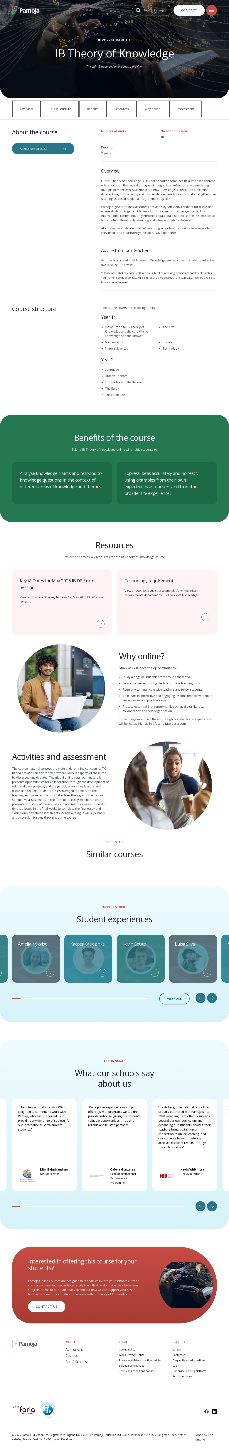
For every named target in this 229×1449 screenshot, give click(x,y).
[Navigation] (211, 10)
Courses (71, 1355)
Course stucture (60, 109)
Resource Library (182, 1376)
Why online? (153, 109)
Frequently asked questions (188, 1360)
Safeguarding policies (131, 1365)
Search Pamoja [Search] (153, 10)
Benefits (92, 109)
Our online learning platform (189, 1371)
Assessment (185, 109)
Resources (121, 109)
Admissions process (33, 149)
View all (174, 999)
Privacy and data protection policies (140, 1360)
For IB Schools (76, 1361)
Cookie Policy (127, 1349)
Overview (26, 109)
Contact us (47, 1307)
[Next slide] (212, 998)
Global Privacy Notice (131, 1355)
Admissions (74, 1349)
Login (175, 1365)
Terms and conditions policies (137, 1371)
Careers (177, 1349)
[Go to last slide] (201, 998)
